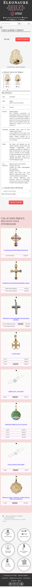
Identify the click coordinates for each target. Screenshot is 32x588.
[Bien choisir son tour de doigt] (8, 194)
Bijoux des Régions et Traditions (14, 516)
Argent (11, 101)
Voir (7, 86)
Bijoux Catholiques (9, 517)
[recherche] (19, 23)
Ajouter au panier (22, 39)
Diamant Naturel (13, 111)
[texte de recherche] (9, 23)
